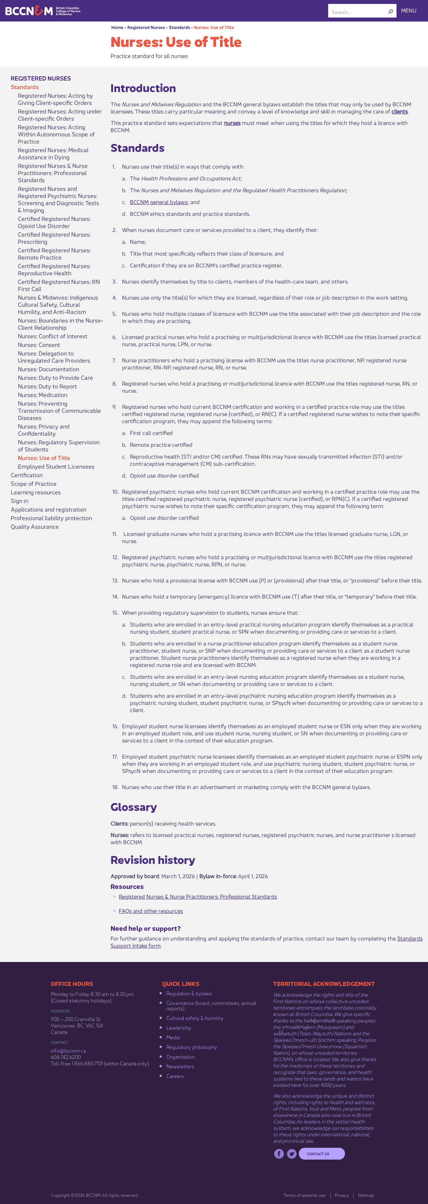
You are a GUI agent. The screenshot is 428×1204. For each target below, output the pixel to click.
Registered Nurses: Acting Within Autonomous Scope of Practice (56, 133)
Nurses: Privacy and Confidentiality (43, 429)
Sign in (19, 500)
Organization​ (180, 1056)
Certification (27, 474)
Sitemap (366, 1194)
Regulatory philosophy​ (191, 1046)
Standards (179, 27)
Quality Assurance (35, 526)
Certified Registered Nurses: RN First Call (59, 285)
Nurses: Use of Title (214, 27)
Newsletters (180, 1066)
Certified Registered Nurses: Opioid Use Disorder (54, 222)
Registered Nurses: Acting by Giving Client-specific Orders (55, 99)
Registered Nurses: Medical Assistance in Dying (53, 153)
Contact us (318, 1153)
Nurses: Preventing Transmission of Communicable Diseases (59, 410)
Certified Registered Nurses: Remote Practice (54, 253)
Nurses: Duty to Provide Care (55, 377)
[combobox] (359, 11)
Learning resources (36, 492)
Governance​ (180, 1002)
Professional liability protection (51, 517)
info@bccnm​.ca (68, 1050)
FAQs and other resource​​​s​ (151, 910)
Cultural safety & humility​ (195, 1017)
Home (117, 27)
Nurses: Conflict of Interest (52, 336)
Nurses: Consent (39, 344)
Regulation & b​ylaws (189, 993)
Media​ (173, 1037)
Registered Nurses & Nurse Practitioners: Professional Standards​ (198, 896)
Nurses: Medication (42, 394)
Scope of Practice (34, 483)
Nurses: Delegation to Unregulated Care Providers (54, 356)
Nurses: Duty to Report (47, 386)
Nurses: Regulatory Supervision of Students (58, 445)
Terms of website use (304, 1194)
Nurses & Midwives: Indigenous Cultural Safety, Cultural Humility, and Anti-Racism (58, 304)
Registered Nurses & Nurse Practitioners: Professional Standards (53, 172)
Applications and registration (48, 509)
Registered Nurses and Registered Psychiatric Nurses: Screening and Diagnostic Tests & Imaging (58, 199)
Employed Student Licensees (56, 466)
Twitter (292, 1154)
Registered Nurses (146, 27)
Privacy (342, 1194)
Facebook (279, 1154)
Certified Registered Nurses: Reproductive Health (54, 269)
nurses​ (232, 122)
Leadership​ (178, 1027)
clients (399, 111)
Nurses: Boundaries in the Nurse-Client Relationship (60, 324)
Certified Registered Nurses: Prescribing (54, 238)
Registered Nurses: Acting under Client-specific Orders (59, 114)
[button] (391, 11)
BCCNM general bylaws (159, 201)
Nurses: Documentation (48, 368)
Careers (175, 1075)
